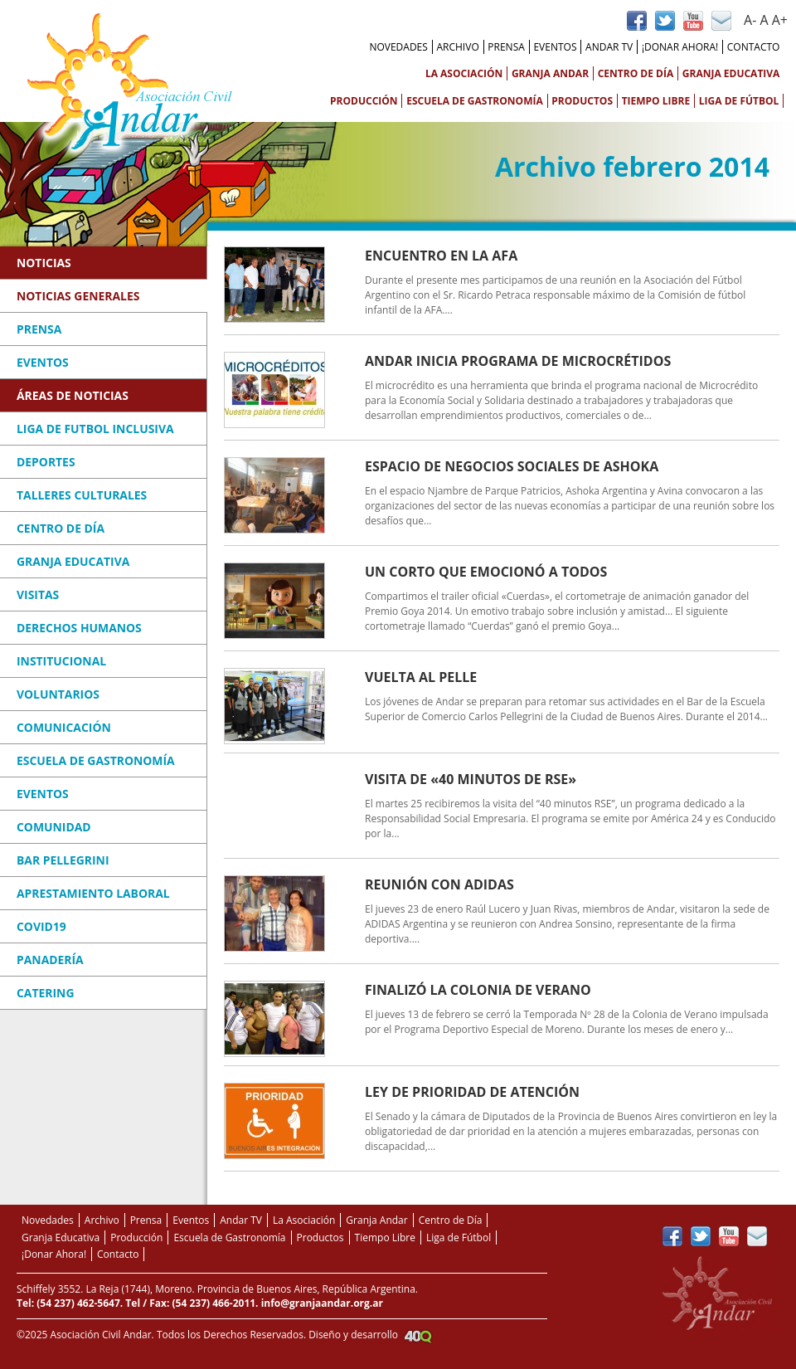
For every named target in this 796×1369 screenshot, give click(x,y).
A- (750, 20)
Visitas (38, 594)
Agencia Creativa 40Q (417, 1336)
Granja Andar (550, 73)
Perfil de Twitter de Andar (665, 21)
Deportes (46, 462)
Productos (582, 101)
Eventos (554, 47)
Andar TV (609, 47)
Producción (364, 101)
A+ (780, 20)
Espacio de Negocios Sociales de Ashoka (511, 466)
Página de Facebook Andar (637, 21)
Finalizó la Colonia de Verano (478, 990)
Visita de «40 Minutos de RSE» (470, 779)
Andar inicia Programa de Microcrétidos (518, 361)
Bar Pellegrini (63, 860)
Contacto (753, 47)
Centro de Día (636, 73)
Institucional (61, 661)
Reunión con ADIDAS (439, 884)
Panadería (50, 959)
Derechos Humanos (79, 628)
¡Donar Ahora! (680, 47)
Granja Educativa (731, 73)
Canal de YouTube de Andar (693, 21)
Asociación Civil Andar (129, 83)
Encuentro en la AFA (441, 255)
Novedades (398, 47)
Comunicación (64, 727)
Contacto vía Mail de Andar (721, 21)
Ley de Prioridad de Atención (472, 1092)
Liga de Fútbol (739, 101)
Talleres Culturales (82, 495)
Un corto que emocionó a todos (486, 572)
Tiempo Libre (656, 101)
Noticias (44, 262)
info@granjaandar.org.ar (322, 1303)
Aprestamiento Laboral (93, 893)
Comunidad (54, 827)
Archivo (457, 47)
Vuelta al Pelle (421, 677)
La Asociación (463, 73)
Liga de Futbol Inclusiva (95, 428)
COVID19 (41, 926)
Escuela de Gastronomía (474, 101)
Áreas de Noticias (73, 395)
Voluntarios (58, 694)
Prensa (506, 47)
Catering (45, 993)
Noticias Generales (78, 296)
